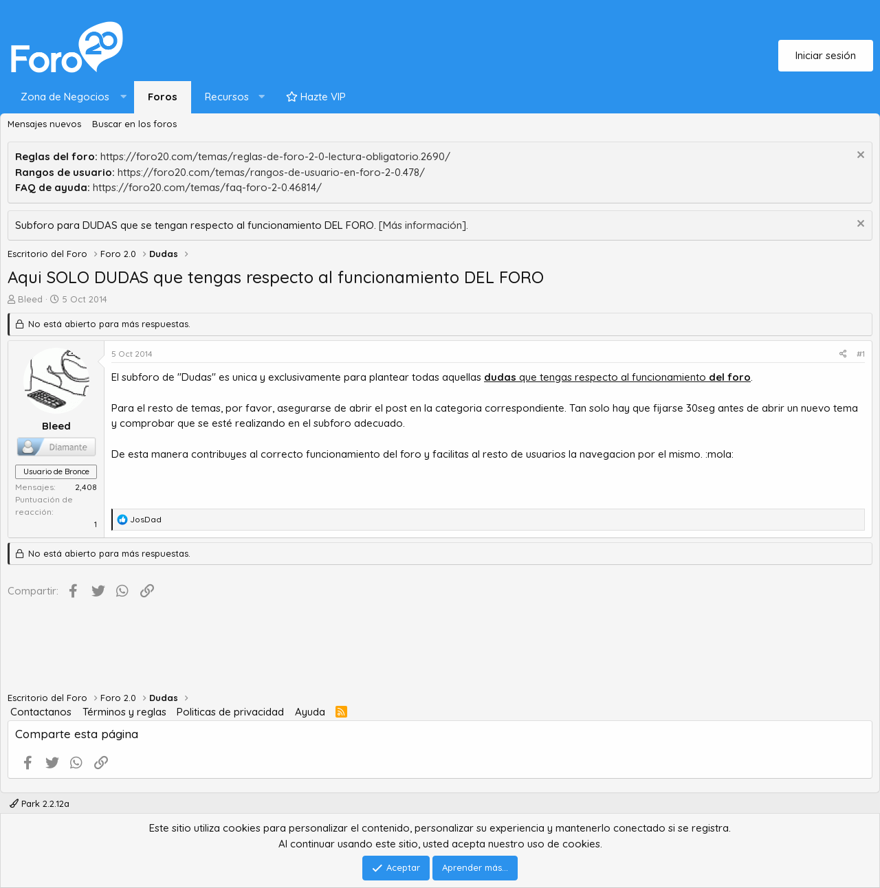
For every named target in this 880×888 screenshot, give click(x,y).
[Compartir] (843, 354)
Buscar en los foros (134, 123)
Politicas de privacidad (230, 711)
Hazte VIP (316, 96)
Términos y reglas (124, 711)
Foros (162, 96)
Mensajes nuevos (44, 123)
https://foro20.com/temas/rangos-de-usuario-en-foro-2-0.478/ (271, 172)
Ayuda (310, 711)
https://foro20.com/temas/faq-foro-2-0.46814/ (207, 187)
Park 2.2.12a (39, 803)
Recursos (227, 96)
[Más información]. (423, 225)
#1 (861, 353)
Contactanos (41, 711)
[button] (70, 97)
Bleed (30, 298)
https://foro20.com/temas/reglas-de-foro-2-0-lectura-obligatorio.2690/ (275, 156)
